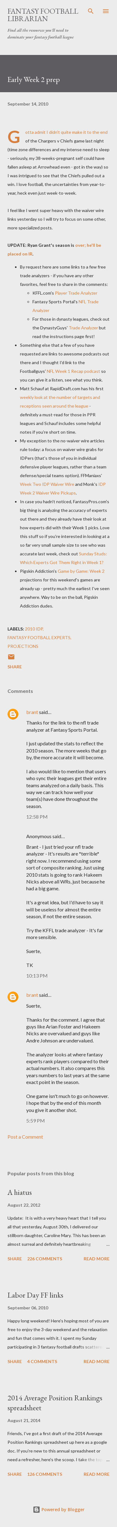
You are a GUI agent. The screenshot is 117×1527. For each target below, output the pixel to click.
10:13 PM (37, 975)
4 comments (42, 1361)
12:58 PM (37, 817)
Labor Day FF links (35, 1295)
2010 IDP (34, 628)
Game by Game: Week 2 (81, 571)
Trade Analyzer (83, 327)
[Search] (91, 11)
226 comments (44, 1258)
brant (32, 712)
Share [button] (14, 666)
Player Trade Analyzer (76, 293)
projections (22, 646)
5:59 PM (35, 1120)
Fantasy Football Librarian (42, 14)
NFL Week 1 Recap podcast (73, 371)
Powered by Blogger (59, 1509)
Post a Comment (25, 1137)
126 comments (44, 1474)
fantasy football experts (39, 637)
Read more (97, 1258)
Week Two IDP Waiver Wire (47, 484)
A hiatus (19, 1192)
